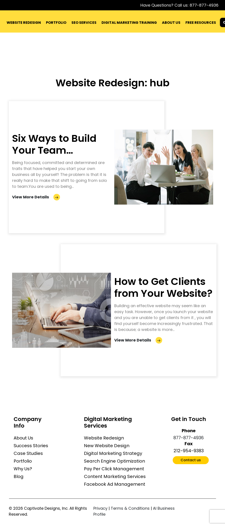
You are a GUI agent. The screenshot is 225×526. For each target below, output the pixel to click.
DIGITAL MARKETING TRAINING (129, 22)
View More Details (36, 197)
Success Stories (31, 446)
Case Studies (28, 453)
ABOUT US (171, 22)
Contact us (191, 460)
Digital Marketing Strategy (113, 453)
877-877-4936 (204, 5)
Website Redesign (104, 438)
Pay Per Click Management (114, 469)
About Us (23, 438)
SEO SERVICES (83, 22)
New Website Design (106, 446)
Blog (19, 476)
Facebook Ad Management (114, 484)
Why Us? (23, 469)
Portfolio (23, 461)
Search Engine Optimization (114, 461)
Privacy (100, 508)
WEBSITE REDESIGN (24, 22)
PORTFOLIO (56, 22)
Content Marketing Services (115, 476)
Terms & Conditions (130, 508)
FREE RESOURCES (200, 22)
